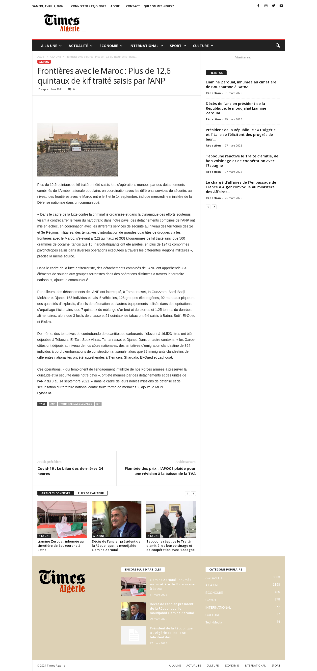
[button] (277, 45)
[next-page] (193, 493)
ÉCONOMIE (111, 45)
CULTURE (203, 45)
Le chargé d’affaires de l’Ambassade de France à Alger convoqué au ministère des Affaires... (241, 187)
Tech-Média (214, 622)
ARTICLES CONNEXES (55, 493)
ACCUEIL (116, 6)
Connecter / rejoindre (88, 6)
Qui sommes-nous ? (159, 6)
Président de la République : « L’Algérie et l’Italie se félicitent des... (172, 632)
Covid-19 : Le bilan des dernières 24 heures (70, 471)
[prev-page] (187, 493)
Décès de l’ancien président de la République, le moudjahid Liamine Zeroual (116, 545)
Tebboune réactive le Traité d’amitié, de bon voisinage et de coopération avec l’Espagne (170, 545)
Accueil (41, 56)
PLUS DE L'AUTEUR (91, 493)
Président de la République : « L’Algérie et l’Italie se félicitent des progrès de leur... (241, 134)
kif (98, 403)
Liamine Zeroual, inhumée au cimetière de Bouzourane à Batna (60, 545)
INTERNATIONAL (146, 45)
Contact (133, 6)
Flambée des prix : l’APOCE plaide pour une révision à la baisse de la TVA (160, 471)
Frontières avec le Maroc (75, 403)
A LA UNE (51, 45)
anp (53, 403)
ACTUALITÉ (81, 45)
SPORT (178, 45)
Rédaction (213, 93)
